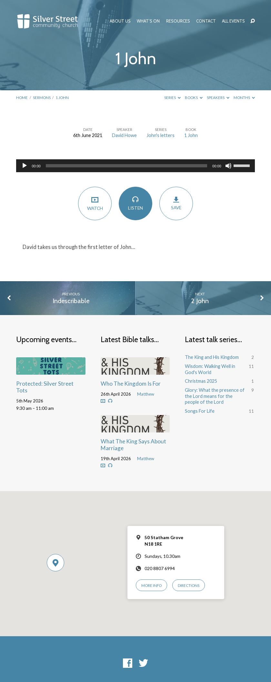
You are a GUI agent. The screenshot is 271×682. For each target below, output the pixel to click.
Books (194, 97)
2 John (200, 301)
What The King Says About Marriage (133, 444)
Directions (188, 585)
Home (22, 97)
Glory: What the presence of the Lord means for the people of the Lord (215, 396)
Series (172, 97)
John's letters (160, 135)
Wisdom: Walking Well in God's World (210, 369)
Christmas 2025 (201, 381)
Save (176, 203)
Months (244, 97)
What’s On (148, 21)
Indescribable (71, 301)
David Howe (124, 135)
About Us (120, 21)
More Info (151, 585)
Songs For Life (200, 411)
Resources (178, 21)
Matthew (145, 394)
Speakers (218, 97)
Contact (206, 21)
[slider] (126, 165)
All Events (233, 21)
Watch (95, 203)
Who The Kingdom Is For (131, 383)
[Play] (24, 166)
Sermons (42, 97)
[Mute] (228, 166)
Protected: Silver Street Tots (45, 387)
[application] (135, 165)
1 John (62, 97)
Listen (135, 203)
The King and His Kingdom (212, 357)
